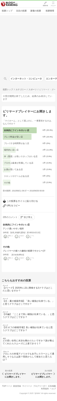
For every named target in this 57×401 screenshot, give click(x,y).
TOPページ (7, 386)
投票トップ (7, 11)
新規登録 (17, 386)
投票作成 (45, 5)
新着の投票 (35, 11)
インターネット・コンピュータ (26, 78)
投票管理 (50, 11)
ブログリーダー (40, 386)
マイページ (27, 386)
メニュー (53, 5)
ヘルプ (53, 389)
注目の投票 (21, 11)
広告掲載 (52, 386)
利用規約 (45, 389)
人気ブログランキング (9, 4)
